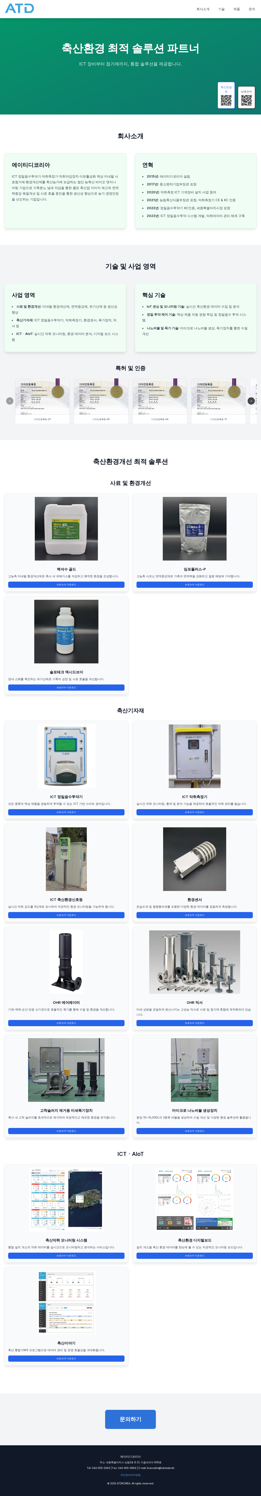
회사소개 (203, 9)
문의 (252, 9)
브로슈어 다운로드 (66, 584)
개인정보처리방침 (130, 1474)
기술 (221, 9)
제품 (236, 9)
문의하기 (130, 1419)
